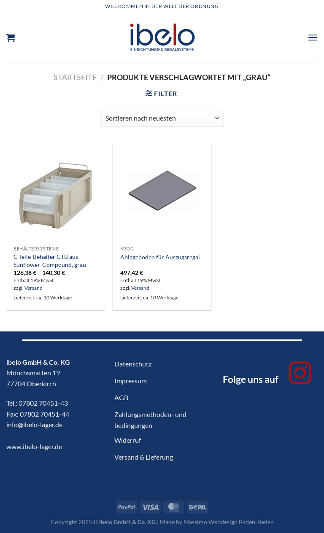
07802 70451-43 (43, 403)
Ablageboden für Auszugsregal (160, 257)
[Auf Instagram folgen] (300, 375)
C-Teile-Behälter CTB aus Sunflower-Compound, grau (50, 260)
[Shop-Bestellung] (162, 118)
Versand (33, 288)
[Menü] (313, 37)
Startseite (75, 77)
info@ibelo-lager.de (34, 424)
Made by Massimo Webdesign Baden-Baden (217, 521)
